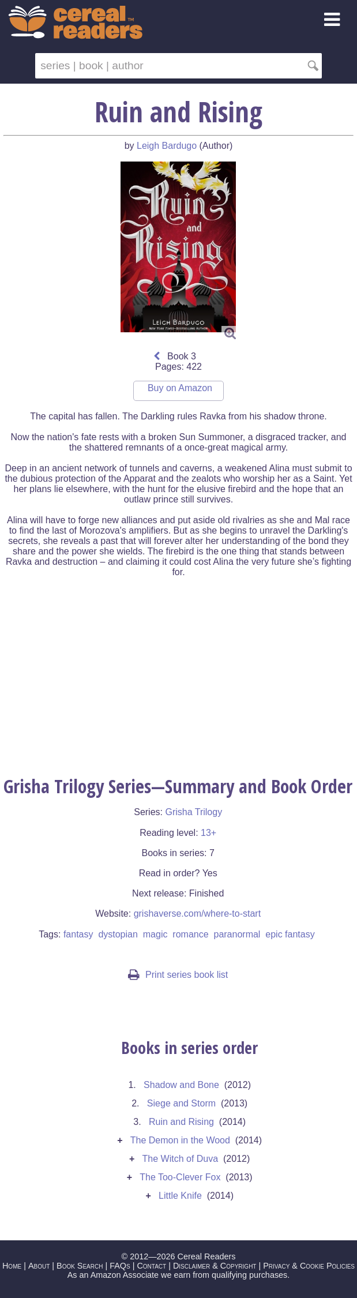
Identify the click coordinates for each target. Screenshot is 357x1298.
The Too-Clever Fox (180, 1177)
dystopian (118, 934)
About (39, 1265)
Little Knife (180, 1196)
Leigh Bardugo (167, 146)
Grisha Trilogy (193, 812)
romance (190, 934)
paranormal (236, 934)
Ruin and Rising (181, 1122)
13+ (208, 833)
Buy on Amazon (180, 388)
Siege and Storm (181, 1103)
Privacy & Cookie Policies (309, 1265)
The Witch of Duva (180, 1159)
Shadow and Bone (181, 1085)
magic (155, 934)
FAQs (120, 1265)
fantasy (78, 934)
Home (11, 1265)
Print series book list (178, 975)
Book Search (80, 1265)
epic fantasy (289, 934)
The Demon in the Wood (180, 1140)
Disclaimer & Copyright (215, 1265)
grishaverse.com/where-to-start (197, 913)
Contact (151, 1265)
